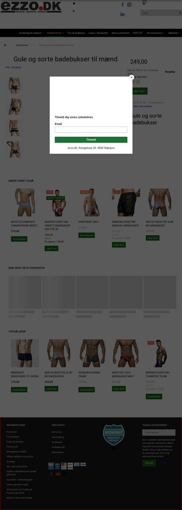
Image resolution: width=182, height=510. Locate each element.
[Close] (131, 77)
